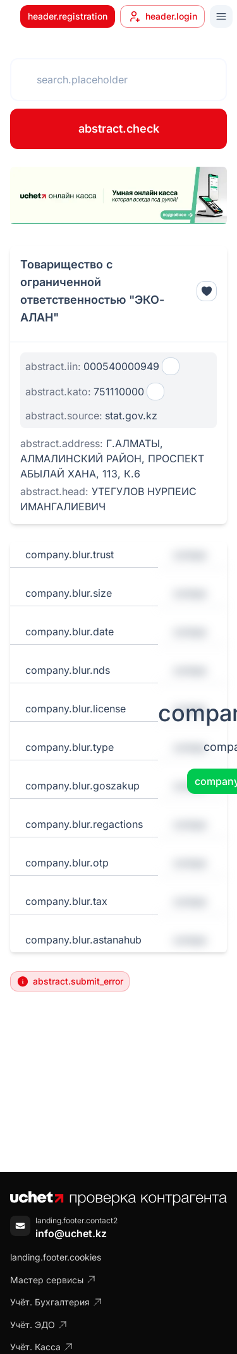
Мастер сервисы (53, 1279)
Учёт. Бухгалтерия (56, 1302)
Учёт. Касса (41, 1346)
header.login (162, 16)
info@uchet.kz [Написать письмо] (71, 1233)
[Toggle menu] (221, 16)
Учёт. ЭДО (39, 1324)
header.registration (67, 16)
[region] (118, 195)
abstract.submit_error (69, 981)
